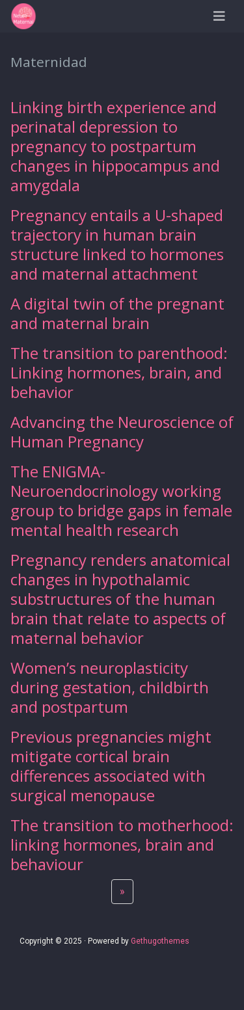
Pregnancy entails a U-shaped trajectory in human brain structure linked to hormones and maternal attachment (117, 244)
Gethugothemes (160, 941)
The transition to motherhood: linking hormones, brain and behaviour (122, 844)
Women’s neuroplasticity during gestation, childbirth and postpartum (109, 687)
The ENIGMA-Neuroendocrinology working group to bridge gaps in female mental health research (121, 500)
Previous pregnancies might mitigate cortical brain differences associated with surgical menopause (110, 766)
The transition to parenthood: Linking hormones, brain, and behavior (119, 372)
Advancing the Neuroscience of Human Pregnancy (122, 431)
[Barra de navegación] (219, 16)
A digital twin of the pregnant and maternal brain (117, 313)
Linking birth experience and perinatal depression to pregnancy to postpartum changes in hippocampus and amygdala (115, 146)
